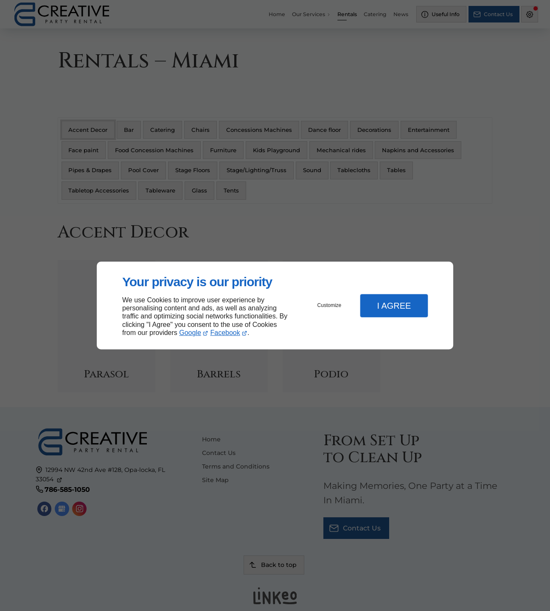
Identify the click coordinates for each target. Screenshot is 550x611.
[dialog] (275, 305)
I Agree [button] (394, 305)
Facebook (225, 332)
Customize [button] (329, 305)
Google (190, 332)
